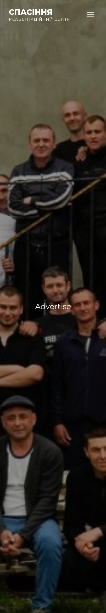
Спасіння (30, 12)
